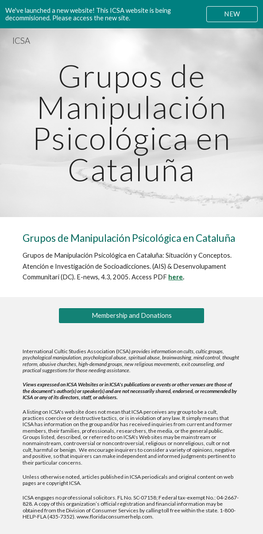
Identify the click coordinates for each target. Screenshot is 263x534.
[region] (131, 14)
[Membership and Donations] (131, 315)
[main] (131, 123)
